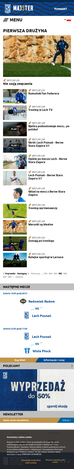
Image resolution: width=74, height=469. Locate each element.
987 (5, 277)
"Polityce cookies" (26, 452)
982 (46, 273)
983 (50, 273)
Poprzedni (10, 273)
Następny (22, 273)
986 (65, 273)
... (42, 273)
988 (10, 277)
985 (60, 273)
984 (55, 273)
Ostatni (19, 277)
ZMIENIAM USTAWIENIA (31, 454)
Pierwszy (35, 273)
